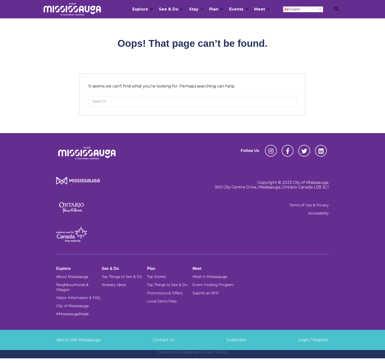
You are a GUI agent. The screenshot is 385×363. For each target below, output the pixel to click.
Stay (193, 9)
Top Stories (156, 277)
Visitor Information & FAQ (78, 298)
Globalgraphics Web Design (203, 352)
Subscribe (236, 340)
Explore (140, 9)
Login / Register (313, 340)
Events (236, 9)
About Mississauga (72, 277)
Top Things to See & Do (122, 277)
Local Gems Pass (162, 301)
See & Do (168, 9)
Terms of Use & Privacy (309, 205)
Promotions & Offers (164, 293)
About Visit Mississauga (78, 340)
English (292, 9)
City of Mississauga (72, 306)
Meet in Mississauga (209, 277)
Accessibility (318, 213)
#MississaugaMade (72, 314)
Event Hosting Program (213, 285)
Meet (259, 9)
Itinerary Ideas (114, 285)
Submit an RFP (205, 293)
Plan (213, 9)
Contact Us (163, 340)
